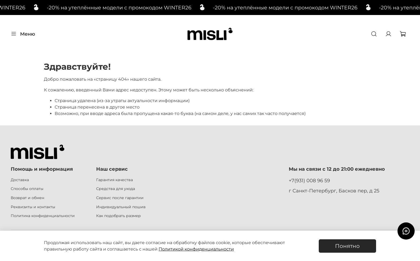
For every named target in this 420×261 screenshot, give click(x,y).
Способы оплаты (27, 188)
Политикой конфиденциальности (196, 249)
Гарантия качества (114, 179)
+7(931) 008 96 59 (309, 180)
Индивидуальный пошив (121, 206)
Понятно (347, 246)
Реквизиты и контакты (33, 206)
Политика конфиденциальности (43, 215)
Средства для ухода (115, 188)
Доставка (20, 179)
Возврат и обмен (27, 197)
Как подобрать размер (118, 215)
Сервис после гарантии (120, 197)
